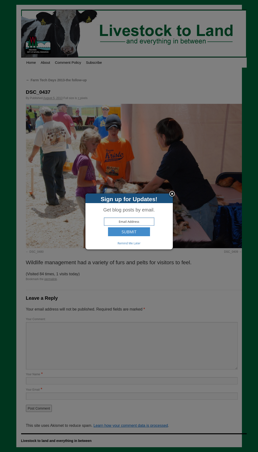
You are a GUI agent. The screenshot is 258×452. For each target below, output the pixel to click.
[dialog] (129, 221)
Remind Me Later (129, 243)
